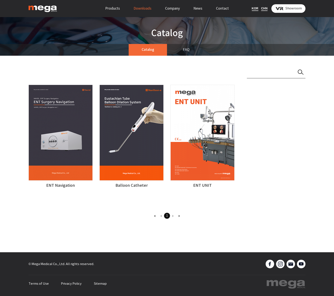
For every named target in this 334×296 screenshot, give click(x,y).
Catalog (148, 50)
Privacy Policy (71, 283)
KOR (255, 8)
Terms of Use (39, 283)
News (197, 8)
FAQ (186, 50)
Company (172, 8)
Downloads (142, 8)
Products (112, 8)
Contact (222, 8)
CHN (264, 8)
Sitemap (100, 283)
